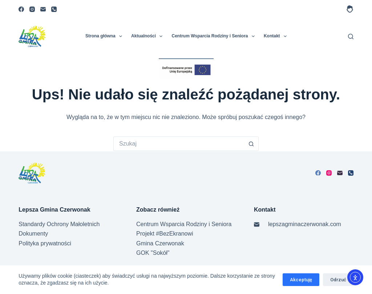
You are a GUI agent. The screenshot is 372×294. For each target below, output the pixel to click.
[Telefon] (54, 9)
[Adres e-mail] (43, 9)
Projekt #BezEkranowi (164, 233)
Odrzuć (338, 279)
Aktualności (148, 36)
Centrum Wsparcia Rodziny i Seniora (214, 36)
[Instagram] (32, 9)
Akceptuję (301, 279)
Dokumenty (33, 233)
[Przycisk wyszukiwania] (251, 143)
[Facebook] (21, 9)
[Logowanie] (349, 9)
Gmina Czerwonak (160, 243)
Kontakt (277, 36)
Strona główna (105, 36)
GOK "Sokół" (152, 253)
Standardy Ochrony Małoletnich (59, 224)
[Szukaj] (350, 36)
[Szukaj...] (178, 143)
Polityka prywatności (45, 243)
